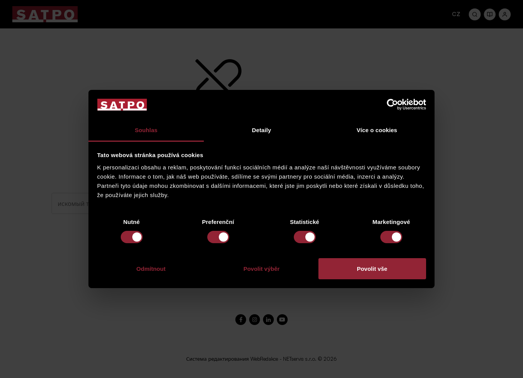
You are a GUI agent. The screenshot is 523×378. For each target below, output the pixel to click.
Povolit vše (372, 268)
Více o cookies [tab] (376, 130)
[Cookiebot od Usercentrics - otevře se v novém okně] (392, 104)
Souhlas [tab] (146, 130)
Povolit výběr (261, 268)
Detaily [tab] (261, 130)
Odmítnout (151, 268)
